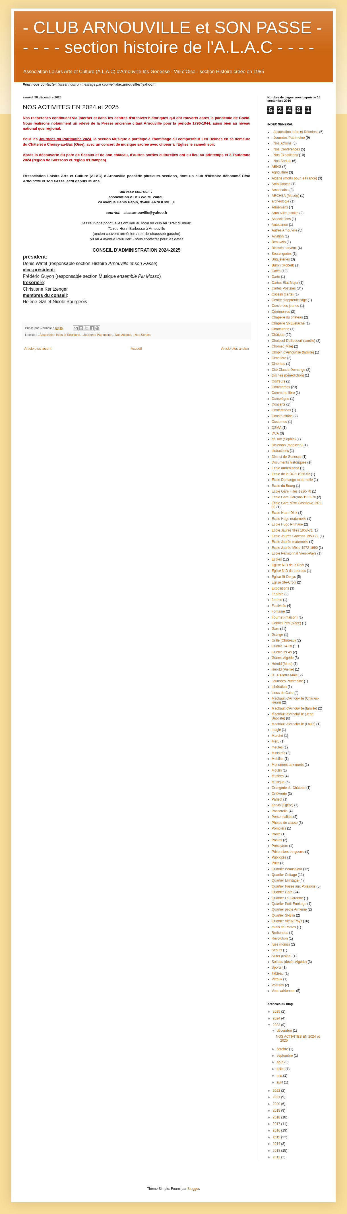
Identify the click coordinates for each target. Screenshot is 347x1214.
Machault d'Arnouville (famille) (294, 708)
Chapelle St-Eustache (288, 323)
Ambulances (281, 184)
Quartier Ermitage (285, 880)
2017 (277, 1124)
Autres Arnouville (284, 230)
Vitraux (277, 979)
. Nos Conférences (286, 149)
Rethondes (280, 933)
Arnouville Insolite (285, 213)
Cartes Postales (284, 288)
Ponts (276, 834)
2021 (277, 1097)
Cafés (276, 271)
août (280, 1062)
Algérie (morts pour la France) (294, 178)
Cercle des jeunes (285, 306)
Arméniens (280, 207)
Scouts (277, 950)
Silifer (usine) (282, 956)
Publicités (279, 857)
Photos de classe (285, 823)
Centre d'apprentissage (289, 300)
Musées (278, 776)
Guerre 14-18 (282, 646)
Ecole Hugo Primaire (287, 524)
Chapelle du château (287, 317)
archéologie (280, 201)
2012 (277, 1157)
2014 (277, 1144)
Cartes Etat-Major (285, 283)
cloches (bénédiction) (288, 375)
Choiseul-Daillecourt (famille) (293, 341)
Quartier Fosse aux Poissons (293, 886)
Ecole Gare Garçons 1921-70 (294, 497)
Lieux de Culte (283, 693)
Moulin (277, 770)
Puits (275, 863)
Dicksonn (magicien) (287, 445)
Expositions (280, 588)
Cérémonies (281, 312)
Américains (280, 190)
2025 (277, 1012)
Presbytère (280, 846)
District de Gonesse (286, 457)
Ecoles (277, 559)
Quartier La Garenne (287, 898)
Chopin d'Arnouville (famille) (293, 352)
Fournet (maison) (285, 617)
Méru (275, 741)
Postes (277, 840)
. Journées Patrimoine (96, 334)
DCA (275, 433)
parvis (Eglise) (282, 805)
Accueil (136, 349)
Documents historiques (289, 462)
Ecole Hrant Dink (284, 513)
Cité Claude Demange (288, 370)
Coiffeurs (278, 381)
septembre (285, 1056)
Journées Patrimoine (287, 681)
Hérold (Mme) (282, 664)
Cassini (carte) (283, 294)
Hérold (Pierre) (283, 669)
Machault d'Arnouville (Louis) (293, 724)
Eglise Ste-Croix (284, 582)
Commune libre (283, 393)
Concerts (278, 404)
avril (280, 1082)
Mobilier (278, 759)
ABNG (276, 167)
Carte (276, 277)
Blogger (193, 1189)
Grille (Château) (284, 640)
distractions (280, 451)
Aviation (278, 236)
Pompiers (279, 828)
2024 (277, 1018)
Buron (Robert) (283, 265)
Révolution (280, 938)
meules (277, 747)
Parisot (277, 799)
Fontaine (278, 611)
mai (280, 1075)
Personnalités (282, 817)
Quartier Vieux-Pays (287, 921)
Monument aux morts (288, 765)
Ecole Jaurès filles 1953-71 (292, 530)
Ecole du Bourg (283, 486)
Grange (277, 635)
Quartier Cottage (284, 875)
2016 (277, 1130)
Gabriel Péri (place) (286, 623)
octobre (283, 1049)
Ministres (278, 753)
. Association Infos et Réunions (59, 334)
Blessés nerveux (284, 248)
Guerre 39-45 (282, 652)
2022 (277, 1091)
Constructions (282, 416)
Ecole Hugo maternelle (289, 519)
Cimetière (279, 358)
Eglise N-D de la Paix (288, 565)
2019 (277, 1110)
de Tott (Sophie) (284, 439)
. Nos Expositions (285, 155)
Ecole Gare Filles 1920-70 (291, 491)
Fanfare (277, 594)
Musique (278, 782)
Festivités (279, 606)
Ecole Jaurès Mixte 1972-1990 (295, 548)
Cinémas (278, 364)
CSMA (277, 428)
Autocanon (280, 225)
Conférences (281, 410)
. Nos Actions (122, 334)
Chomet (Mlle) (282, 346)
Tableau (278, 973)
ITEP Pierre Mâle (285, 675)
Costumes (279, 422)
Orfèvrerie (279, 794)
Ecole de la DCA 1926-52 (291, 474)
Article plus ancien (235, 349)
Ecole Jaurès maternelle (290, 542)
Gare (275, 629)
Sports (277, 967)
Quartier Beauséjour (287, 869)
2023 (277, 1025)
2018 (277, 1117)
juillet (281, 1069)
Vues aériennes (283, 991)
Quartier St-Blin (283, 915)
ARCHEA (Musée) (285, 196)
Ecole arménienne (285, 468)
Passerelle (280, 811)
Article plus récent (37, 349)
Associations (281, 219)
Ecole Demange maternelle (292, 480)
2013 (277, 1151)
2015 (277, 1137)
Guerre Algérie (283, 658)
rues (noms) (281, 944)
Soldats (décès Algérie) (289, 962)
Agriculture (280, 172)
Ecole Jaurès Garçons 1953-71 (295, 536)
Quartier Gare (282, 892)
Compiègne (280, 399)
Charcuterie (280, 329)
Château (278, 335)
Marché (277, 736)
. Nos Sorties (141, 334)
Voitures (278, 985)
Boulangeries (282, 254)
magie (276, 730)
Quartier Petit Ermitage (289, 904)
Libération (279, 687)
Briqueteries (281, 259)
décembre (285, 1031)
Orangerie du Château (288, 788)
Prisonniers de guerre (288, 852)
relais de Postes (284, 927)
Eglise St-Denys (284, 577)
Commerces (281, 387)
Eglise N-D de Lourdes (289, 571)
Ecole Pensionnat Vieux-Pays (294, 553)
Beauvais (279, 242)
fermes (277, 600)
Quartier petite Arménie (289, 909)
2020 (277, 1104)
